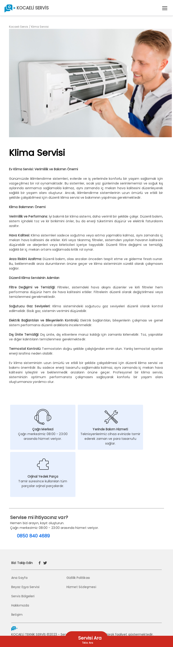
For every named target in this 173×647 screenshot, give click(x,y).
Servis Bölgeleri (23, 596)
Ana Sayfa (19, 577)
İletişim (17, 614)
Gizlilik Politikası (78, 577)
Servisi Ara (90, 638)
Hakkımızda (20, 605)
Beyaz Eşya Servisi (25, 587)
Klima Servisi (40, 27)
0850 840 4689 (33, 536)
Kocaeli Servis (18, 27)
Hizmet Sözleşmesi (81, 587)
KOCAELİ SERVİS (33, 8)
